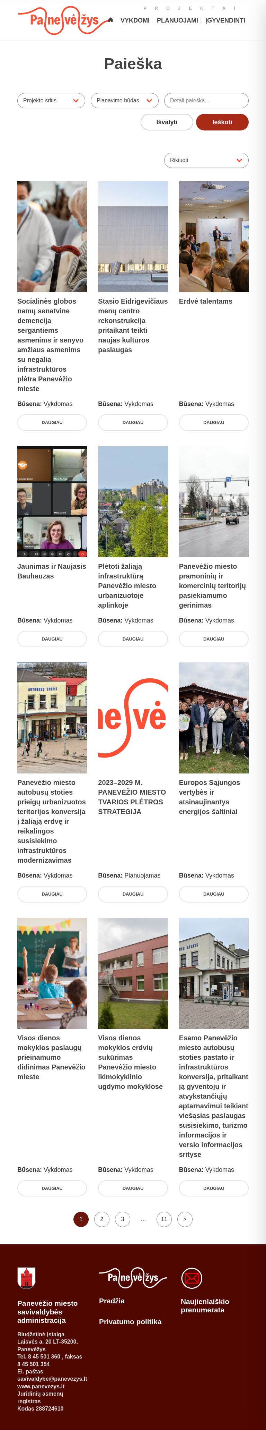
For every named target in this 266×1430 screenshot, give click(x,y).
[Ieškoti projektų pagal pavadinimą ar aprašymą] (206, 100)
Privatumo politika (130, 1322)
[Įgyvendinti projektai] (225, 20)
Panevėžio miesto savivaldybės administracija (47, 1311)
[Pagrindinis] (110, 20)
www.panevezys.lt (40, 1386)
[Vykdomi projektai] (135, 20)
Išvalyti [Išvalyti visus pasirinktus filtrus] (167, 122)
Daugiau (52, 422)
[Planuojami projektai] (177, 20)
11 (164, 1219)
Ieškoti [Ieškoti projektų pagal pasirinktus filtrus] (222, 122)
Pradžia (112, 1301)
